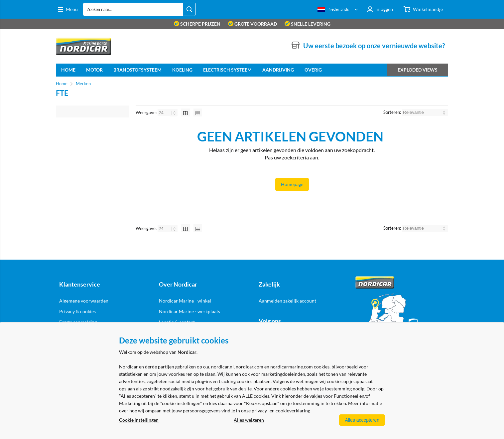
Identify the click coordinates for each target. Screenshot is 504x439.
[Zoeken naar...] (189, 9)
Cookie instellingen (139, 420)
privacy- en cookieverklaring (281, 410)
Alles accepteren (362, 420)
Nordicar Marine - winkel (185, 301)
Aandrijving (278, 70)
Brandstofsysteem (137, 70)
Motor (94, 70)
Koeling (182, 70)
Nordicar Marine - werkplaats (189, 311)
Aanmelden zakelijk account (287, 301)
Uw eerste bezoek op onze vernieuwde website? (374, 46)
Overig (313, 70)
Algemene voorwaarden (83, 301)
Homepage (292, 184)
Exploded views (418, 70)
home (68, 70)
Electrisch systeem (227, 70)
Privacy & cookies (77, 311)
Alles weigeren (249, 420)
